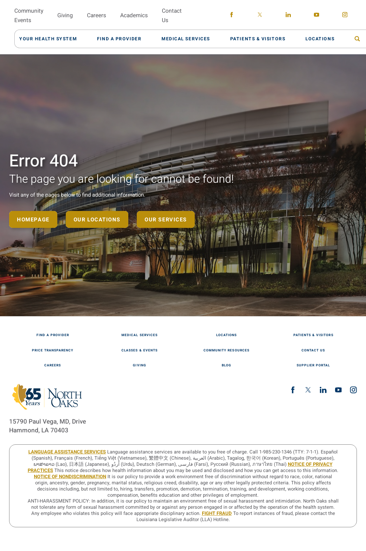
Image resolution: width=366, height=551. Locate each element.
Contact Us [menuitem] (172, 15)
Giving (139, 365)
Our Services (166, 220)
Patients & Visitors (313, 335)
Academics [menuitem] (134, 15)
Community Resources (226, 350)
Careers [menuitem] (96, 15)
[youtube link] (316, 15)
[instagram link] (344, 15)
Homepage (33, 220)
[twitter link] (259, 15)
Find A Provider (52, 335)
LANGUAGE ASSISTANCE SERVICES (67, 452)
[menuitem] (51, 39)
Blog (226, 365)
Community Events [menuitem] (28, 15)
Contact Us (313, 350)
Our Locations (97, 220)
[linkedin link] (288, 15)
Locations (226, 335)
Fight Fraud (217, 513)
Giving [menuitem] (65, 15)
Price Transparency (52, 350)
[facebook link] (231, 15)
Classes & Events (139, 350)
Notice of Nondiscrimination (70, 476)
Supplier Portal (313, 365)
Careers (52, 365)
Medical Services (139, 335)
